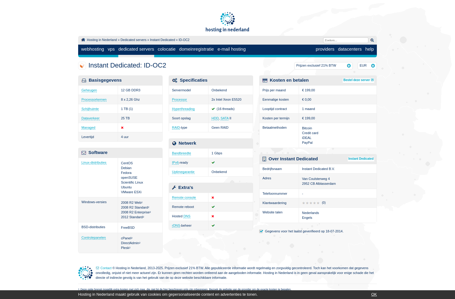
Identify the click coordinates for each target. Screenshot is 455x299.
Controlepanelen (93, 237)
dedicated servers (136, 49)
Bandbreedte (181, 153)
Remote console (184, 197)
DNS (186, 216)
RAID (176, 127)
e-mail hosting (232, 49)
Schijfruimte (90, 109)
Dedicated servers (133, 40)
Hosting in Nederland (102, 40)
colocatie (167, 49)
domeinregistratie (196, 49)
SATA (225, 118)
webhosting (92, 49)
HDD (215, 118)
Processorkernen (94, 99)
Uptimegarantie (183, 172)
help (369, 49)
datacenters (349, 49)
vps (111, 49)
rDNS (176, 225)
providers (325, 49)
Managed (88, 127)
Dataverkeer (90, 118)
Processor (179, 99)
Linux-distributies (94, 162)
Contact (106, 268)
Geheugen (89, 90)
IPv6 (175, 162)
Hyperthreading (183, 109)
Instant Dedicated (162, 40)
